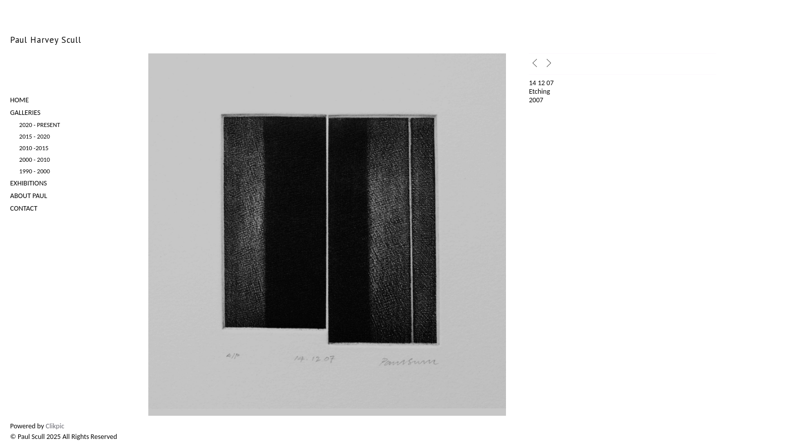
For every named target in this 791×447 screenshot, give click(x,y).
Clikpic (55, 426)
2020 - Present (39, 125)
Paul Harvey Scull (45, 39)
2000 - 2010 (34, 159)
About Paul (28, 195)
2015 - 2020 (34, 136)
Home (19, 100)
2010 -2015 (33, 148)
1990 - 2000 (34, 171)
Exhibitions (28, 183)
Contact (23, 208)
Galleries (25, 112)
